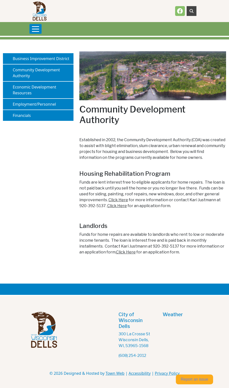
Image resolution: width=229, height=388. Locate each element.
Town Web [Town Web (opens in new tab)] (115, 373)
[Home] (39, 11)
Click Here (118, 200)
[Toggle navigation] (35, 29)
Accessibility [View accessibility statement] (140, 373)
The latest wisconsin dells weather (187, 337)
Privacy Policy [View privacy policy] (167, 373)
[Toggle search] (191, 11)
